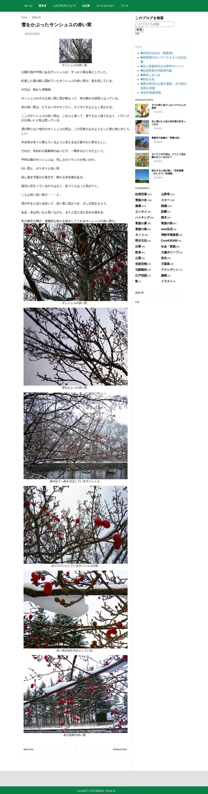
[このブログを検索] (154, 24)
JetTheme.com (123, 790)
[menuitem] (28, 6)
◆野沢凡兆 (147, 79)
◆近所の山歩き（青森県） (157, 53)
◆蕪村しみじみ (150, 75)
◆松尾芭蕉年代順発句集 (156, 70)
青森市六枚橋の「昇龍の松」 (166, 137)
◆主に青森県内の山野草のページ (162, 66)
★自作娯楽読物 (150, 92)
